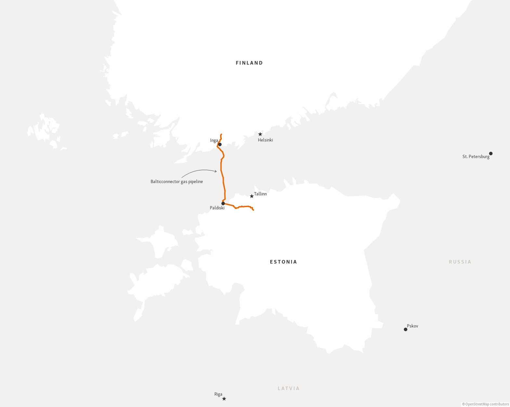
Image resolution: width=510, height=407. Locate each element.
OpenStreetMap (477, 404)
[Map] (255, 203)
